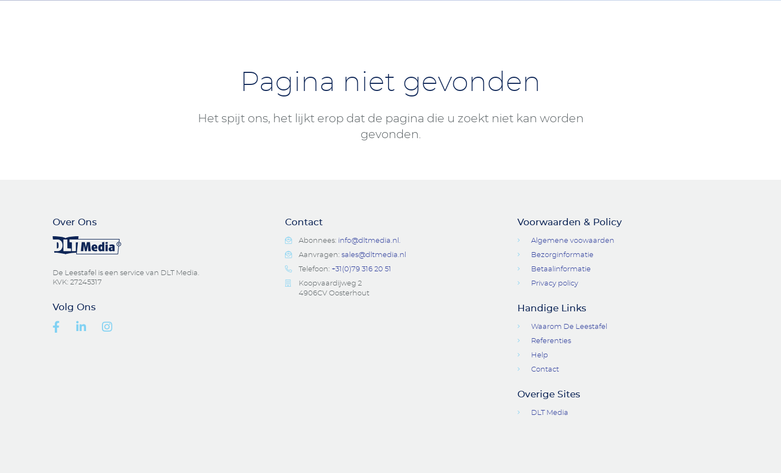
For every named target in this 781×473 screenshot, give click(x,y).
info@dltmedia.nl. (369, 240)
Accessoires (347, 16)
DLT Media (549, 413)
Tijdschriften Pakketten (223, 16)
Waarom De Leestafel (569, 326)
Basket (721, 16)
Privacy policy (554, 283)
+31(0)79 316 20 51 (361, 269)
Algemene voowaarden (572, 240)
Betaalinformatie (561, 269)
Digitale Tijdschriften (467, 16)
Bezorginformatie (562, 255)
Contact (579, 16)
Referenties (551, 341)
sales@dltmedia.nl (373, 255)
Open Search (647, 16)
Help (539, 355)
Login (684, 16)
